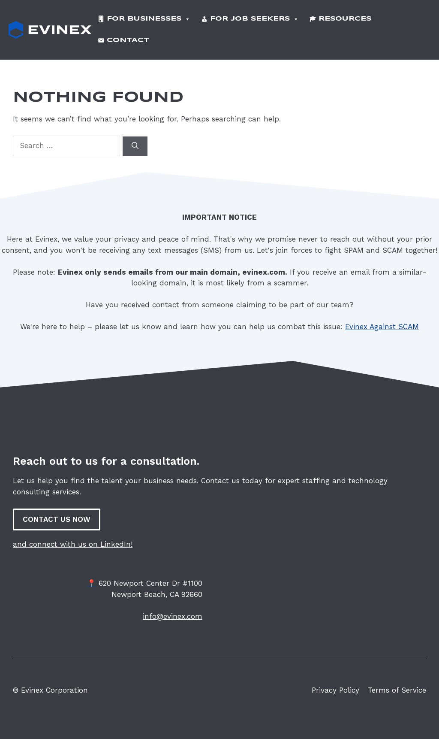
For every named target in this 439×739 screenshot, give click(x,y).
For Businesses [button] (148, 17)
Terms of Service (397, 682)
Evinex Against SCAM (382, 318)
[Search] (135, 138)
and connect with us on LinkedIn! (72, 536)
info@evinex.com (172, 608)
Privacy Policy (335, 682)
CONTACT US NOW (56, 511)
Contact (128, 34)
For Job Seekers (254, 17)
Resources (345, 17)
